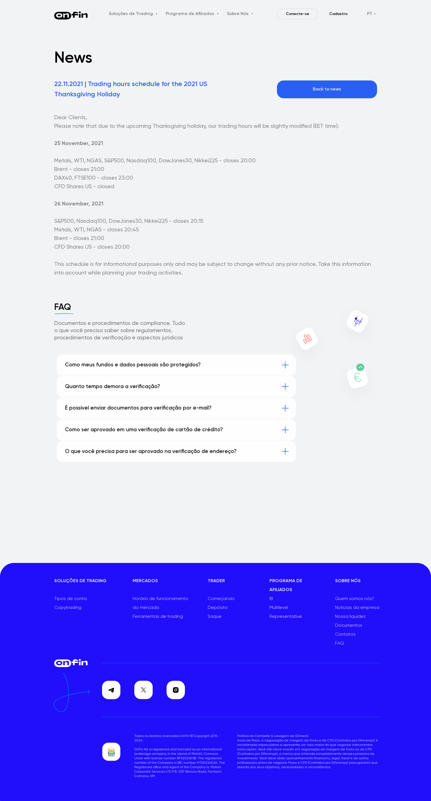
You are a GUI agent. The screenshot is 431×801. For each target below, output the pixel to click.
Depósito (218, 608)
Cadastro (338, 14)
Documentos (348, 625)
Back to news (327, 89)
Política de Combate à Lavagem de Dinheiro (272, 736)
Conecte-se (297, 14)
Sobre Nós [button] (238, 14)
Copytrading (67, 608)
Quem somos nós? (354, 599)
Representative (285, 616)
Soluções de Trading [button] (131, 14)
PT (369, 14)
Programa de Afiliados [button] (190, 14)
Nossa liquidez (350, 616)
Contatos (345, 634)
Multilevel (278, 608)
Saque (215, 616)
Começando (221, 599)
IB (271, 599)
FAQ (339, 643)
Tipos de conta (70, 599)
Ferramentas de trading (158, 616)
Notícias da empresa (357, 608)
